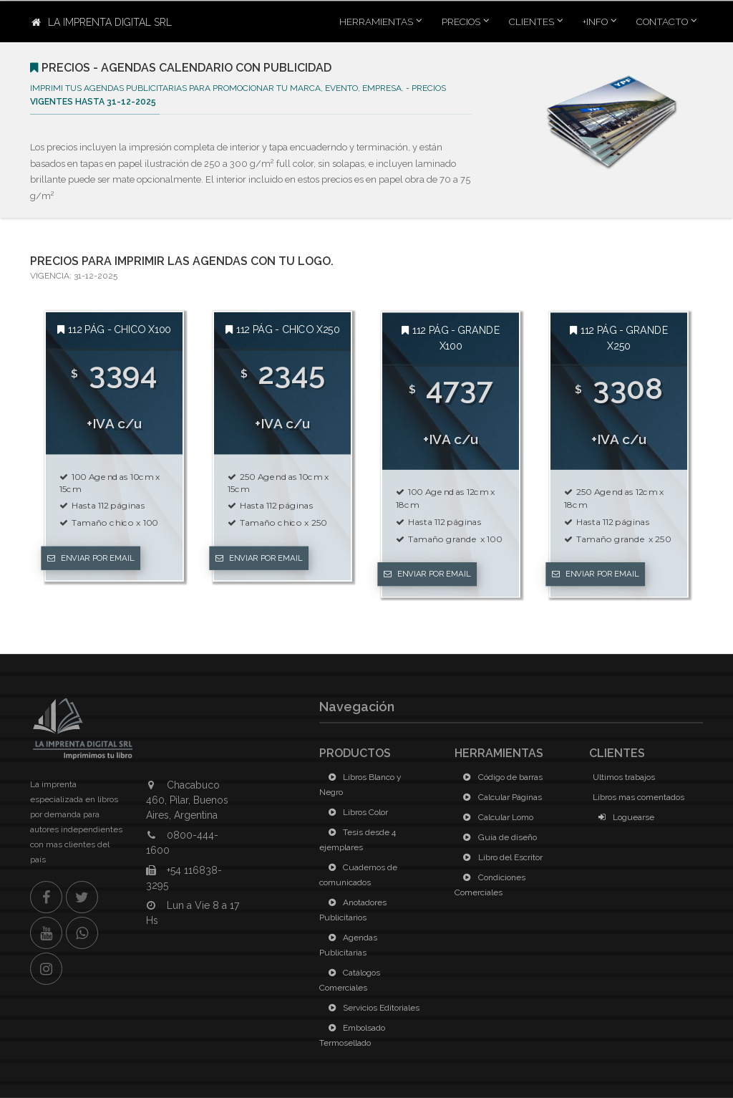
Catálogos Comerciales (349, 980)
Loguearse (623, 817)
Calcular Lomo (495, 817)
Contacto (662, 21)
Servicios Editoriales (371, 1008)
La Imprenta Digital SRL (101, 22)
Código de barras (500, 777)
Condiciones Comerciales (490, 884)
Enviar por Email (91, 558)
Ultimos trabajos (624, 777)
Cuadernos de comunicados (358, 874)
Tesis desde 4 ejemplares (357, 839)
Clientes (531, 21)
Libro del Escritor (500, 857)
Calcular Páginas (500, 797)
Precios (461, 21)
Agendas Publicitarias (348, 945)
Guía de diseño (497, 837)
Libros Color (355, 812)
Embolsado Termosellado (352, 1035)
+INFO (595, 21)
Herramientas (376, 21)
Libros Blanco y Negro (360, 784)
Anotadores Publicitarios (353, 910)
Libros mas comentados (638, 797)
